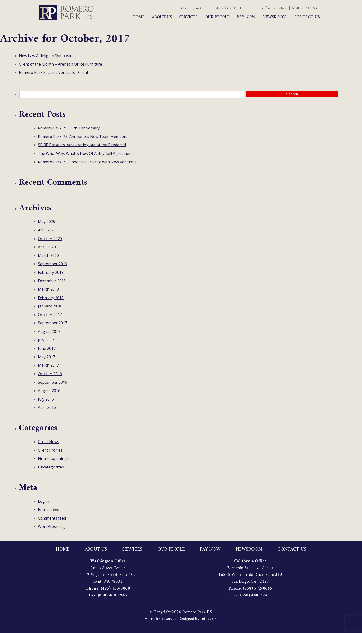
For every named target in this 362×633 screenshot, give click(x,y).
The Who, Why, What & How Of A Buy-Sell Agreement (85, 153)
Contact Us (307, 17)
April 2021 (47, 230)
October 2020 (50, 238)
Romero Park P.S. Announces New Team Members (82, 136)
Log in (43, 501)
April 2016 (47, 407)
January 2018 (49, 306)
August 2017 (49, 331)
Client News (48, 441)
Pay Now (246, 17)
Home (138, 17)
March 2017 (48, 365)
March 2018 (48, 289)
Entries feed (48, 509)
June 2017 (47, 348)
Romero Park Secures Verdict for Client (53, 72)
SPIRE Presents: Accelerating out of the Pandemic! (82, 144)
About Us (162, 17)
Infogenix (208, 619)
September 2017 (52, 323)
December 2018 (52, 280)
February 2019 (51, 272)
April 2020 (47, 247)
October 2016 (50, 373)
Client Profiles (50, 450)
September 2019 (52, 263)
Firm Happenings (53, 458)
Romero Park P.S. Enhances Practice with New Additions (87, 162)
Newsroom (275, 17)
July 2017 (46, 340)
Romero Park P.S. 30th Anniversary (69, 128)
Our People (217, 17)
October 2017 (50, 314)
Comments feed (52, 518)
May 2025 (46, 221)
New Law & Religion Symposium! (47, 55)
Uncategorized (51, 467)
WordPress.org (51, 526)
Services (188, 17)
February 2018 (51, 297)
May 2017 (46, 356)
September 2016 (52, 382)
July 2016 (46, 399)
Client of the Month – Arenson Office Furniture (60, 64)
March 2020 (48, 255)
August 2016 (49, 390)
